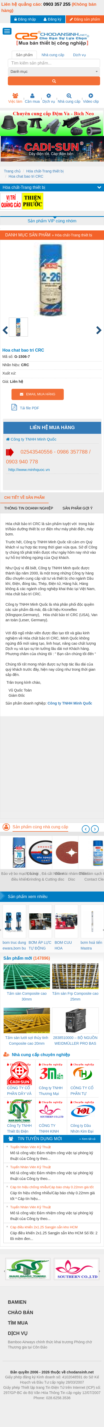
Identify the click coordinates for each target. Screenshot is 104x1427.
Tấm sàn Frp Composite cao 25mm (75, 996)
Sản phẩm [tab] (24, 55)
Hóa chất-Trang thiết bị (44, 171)
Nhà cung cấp (69, 98)
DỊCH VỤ (17, 1333)
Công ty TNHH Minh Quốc (31, 439)
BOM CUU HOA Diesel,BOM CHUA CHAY (65, 945)
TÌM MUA (18, 1323)
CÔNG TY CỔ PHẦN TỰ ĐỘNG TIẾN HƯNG (82, 1091)
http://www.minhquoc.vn (28, 469)
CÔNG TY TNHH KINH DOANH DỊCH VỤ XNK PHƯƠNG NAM (50, 1128)
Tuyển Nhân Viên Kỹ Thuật (30, 1147)
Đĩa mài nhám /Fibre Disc (71, 876)
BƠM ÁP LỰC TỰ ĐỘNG (40, 945)
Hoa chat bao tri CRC (26, 176)
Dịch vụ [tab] (79, 55)
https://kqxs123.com (77, 1406)
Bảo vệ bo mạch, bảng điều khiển (19, 876)
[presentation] (86, 829)
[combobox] (54, 71)
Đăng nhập (25, 19)
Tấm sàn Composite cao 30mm (27, 996)
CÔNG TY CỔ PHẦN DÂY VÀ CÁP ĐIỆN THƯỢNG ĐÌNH (19, 1091)
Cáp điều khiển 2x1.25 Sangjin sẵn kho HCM (44, 1227)
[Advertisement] (51, 767)
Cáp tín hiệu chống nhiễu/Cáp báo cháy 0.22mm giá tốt (52, 1187)
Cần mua (32, 98)
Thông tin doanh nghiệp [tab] (28, 508)
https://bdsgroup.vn (45, 1406)
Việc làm (15, 98)
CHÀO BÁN (20, 1312)
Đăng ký (52, 19)
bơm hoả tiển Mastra (91, 945)
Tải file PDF (25, 407)
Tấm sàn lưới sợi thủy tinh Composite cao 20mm (26, 1040)
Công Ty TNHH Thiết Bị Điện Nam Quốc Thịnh (19, 1128)
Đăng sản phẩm (85, 19)
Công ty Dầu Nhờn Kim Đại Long (82, 1128)
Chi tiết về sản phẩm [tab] (24, 497)
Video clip (91, 98)
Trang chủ (12, 171)
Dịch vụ (48, 98)
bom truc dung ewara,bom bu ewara (14, 945)
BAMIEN (17, 1302)
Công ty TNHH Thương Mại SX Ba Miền (51, 1091)
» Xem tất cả (87, 1138)
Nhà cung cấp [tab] (53, 55)
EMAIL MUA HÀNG (37, 394)
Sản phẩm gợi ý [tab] (77, 508)
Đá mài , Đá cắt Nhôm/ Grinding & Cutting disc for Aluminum (45, 876)
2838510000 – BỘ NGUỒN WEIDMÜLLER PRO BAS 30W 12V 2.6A (75, 1041)
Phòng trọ (19, 1406)
